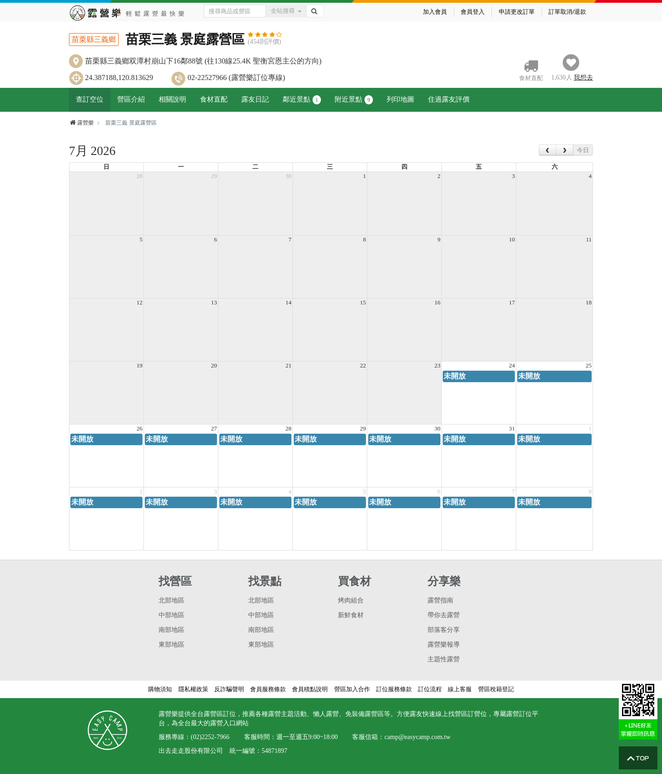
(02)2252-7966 (210, 737)
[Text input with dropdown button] (235, 11)
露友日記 (255, 99)
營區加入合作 (352, 689)
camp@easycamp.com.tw (417, 737)
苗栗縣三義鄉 (94, 39)
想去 (583, 77)
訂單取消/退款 (567, 11)
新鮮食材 (351, 615)
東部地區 (171, 644)
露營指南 (440, 600)
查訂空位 (89, 99)
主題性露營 (444, 659)
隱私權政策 (193, 689)
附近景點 (354, 99)
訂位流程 (430, 689)
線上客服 (460, 689)
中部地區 (171, 615)
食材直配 (214, 99)
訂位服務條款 (394, 689)
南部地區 (171, 629)
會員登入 (473, 11)
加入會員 (435, 11)
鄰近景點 (302, 99)
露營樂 (81, 123)
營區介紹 (131, 99)
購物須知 (160, 689)
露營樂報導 (444, 644)
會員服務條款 (268, 689)
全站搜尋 (286, 10)
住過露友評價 (448, 99)
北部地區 (171, 600)
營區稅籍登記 (496, 689)
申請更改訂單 (517, 11)
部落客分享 (444, 629)
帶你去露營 (444, 615)
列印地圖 (400, 99)
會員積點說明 (310, 689)
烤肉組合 (351, 600)
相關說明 (172, 99)
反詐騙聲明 (229, 689)
